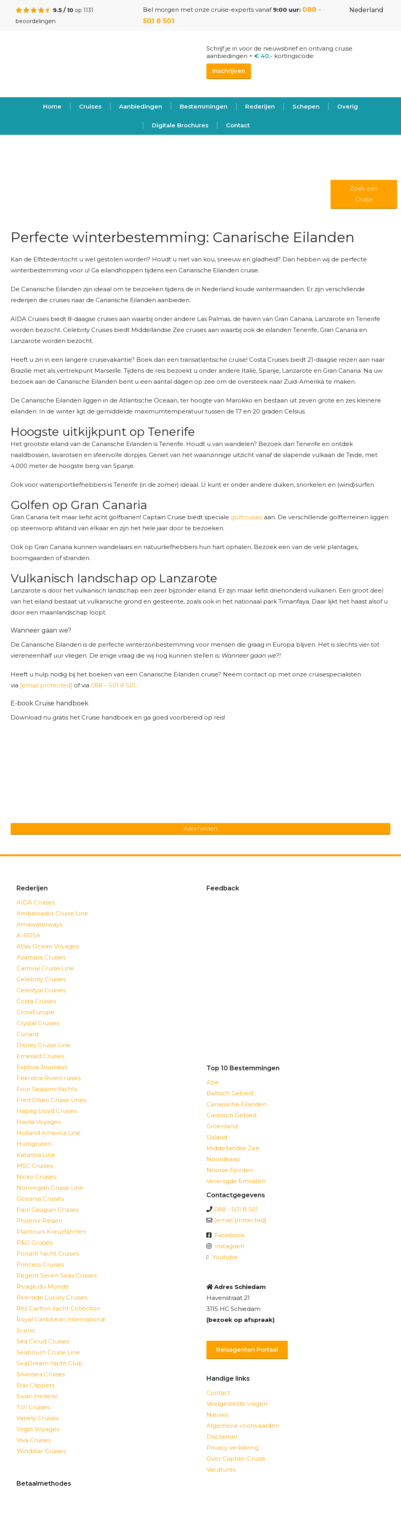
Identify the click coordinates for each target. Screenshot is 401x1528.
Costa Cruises (36, 1001)
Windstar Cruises (41, 1451)
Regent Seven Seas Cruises (56, 1275)
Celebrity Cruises (41, 979)
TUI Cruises (33, 1407)
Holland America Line (48, 1132)
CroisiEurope (35, 1012)
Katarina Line (35, 1154)
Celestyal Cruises (41, 990)
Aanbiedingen (140, 106)
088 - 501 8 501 (236, 1209)
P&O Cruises (34, 1242)
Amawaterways (39, 924)
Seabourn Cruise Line (48, 1352)
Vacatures (221, 1469)
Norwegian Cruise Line (49, 1187)
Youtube (225, 1257)
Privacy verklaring (232, 1447)
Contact (238, 125)
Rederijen (260, 106)
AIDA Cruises (35, 902)
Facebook (229, 1235)
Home (52, 106)
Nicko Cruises (36, 1176)
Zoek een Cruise (364, 194)
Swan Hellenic (37, 1396)
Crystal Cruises (37, 1023)
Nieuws (217, 1414)
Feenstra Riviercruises (48, 1078)
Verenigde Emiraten (236, 1181)
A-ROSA (28, 935)
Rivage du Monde (42, 1286)
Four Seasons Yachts (46, 1089)
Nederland (360, 10)
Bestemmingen (204, 106)
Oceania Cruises (40, 1198)
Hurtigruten (34, 1143)
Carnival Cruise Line (45, 968)
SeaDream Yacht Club (49, 1363)
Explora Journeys (41, 1067)
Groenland (222, 1126)
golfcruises (246, 517)
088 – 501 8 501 (113, 685)
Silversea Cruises (40, 1374)
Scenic (26, 1330)
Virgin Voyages (37, 1429)
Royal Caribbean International (61, 1319)
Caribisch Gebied (231, 1115)
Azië (212, 1082)
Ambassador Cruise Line (52, 913)
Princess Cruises (40, 1264)
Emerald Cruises (40, 1056)
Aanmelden (200, 828)
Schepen (306, 106)
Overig (347, 106)
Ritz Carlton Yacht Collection (58, 1308)
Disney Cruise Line (43, 1045)
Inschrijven (228, 70)
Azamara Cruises (40, 957)
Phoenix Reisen (39, 1220)
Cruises (90, 106)
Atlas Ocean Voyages (47, 946)
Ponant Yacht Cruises (47, 1253)
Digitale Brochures (180, 125)
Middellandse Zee (233, 1148)
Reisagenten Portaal (247, 1349)
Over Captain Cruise (236, 1458)
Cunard (27, 1034)
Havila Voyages (38, 1122)
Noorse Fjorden (229, 1170)
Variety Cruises (37, 1418)
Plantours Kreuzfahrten (51, 1231)
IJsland (216, 1137)
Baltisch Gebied (229, 1093)
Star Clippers (35, 1385)
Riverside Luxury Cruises (51, 1297)
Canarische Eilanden (236, 1104)
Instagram (229, 1246)
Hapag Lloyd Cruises (46, 1111)
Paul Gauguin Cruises (47, 1209)
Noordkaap (223, 1159)
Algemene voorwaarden (242, 1425)
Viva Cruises (33, 1440)
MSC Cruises (34, 1165)
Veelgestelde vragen (236, 1403)
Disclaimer (222, 1436)
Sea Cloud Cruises (42, 1341)
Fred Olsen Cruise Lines (51, 1100)
